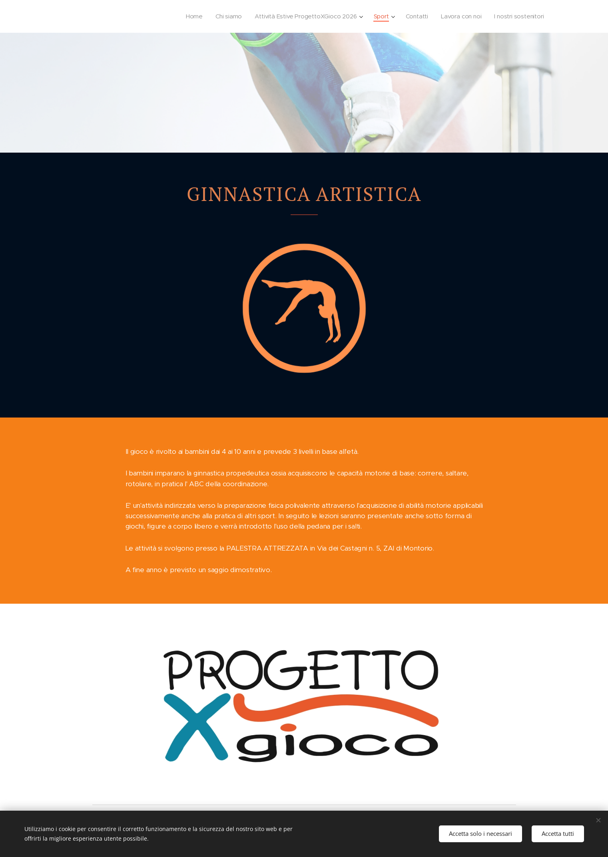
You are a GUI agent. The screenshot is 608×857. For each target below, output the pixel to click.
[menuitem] (188, 16)
